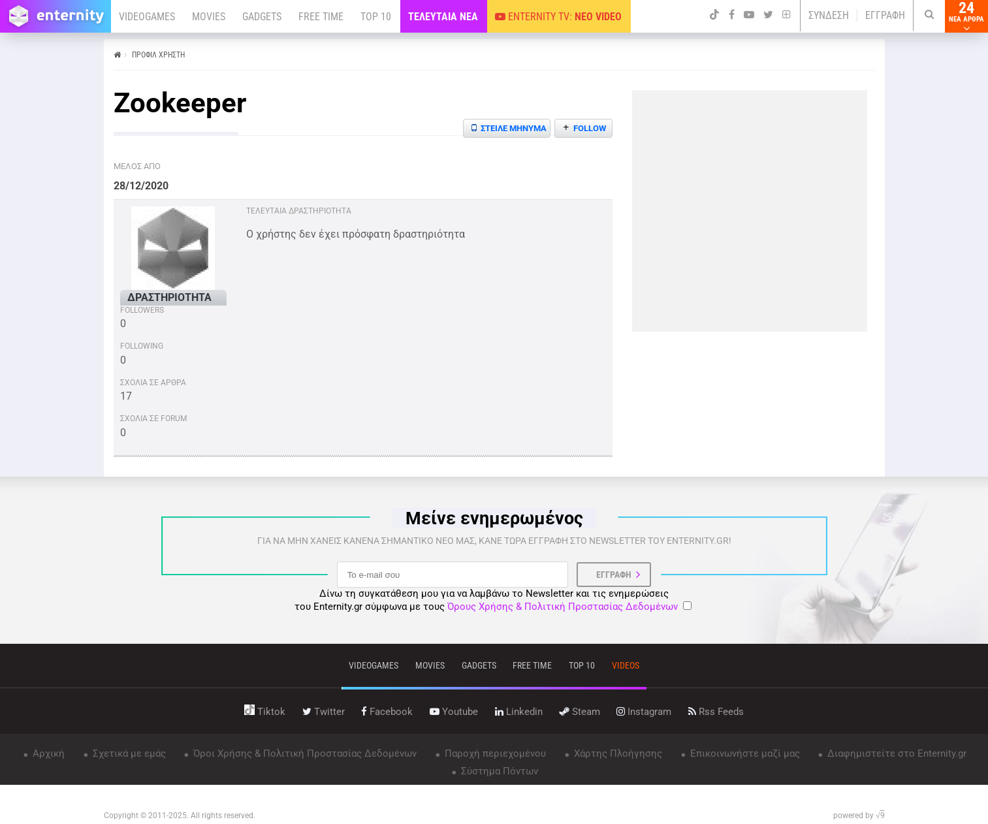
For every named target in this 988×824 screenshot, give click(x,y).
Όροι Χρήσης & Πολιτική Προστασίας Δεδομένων (304, 753)
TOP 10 (375, 16)
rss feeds (716, 712)
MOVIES (208, 16)
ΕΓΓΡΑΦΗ (885, 15)
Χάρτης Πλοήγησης (616, 753)
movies (430, 665)
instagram (643, 712)
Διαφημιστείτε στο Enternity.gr (895, 753)
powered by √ (859, 815)
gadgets (479, 665)
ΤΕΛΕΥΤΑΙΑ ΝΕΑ (443, 16)
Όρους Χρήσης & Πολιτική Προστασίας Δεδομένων (562, 606)
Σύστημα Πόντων (498, 771)
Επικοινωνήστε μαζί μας (744, 753)
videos (625, 665)
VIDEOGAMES (147, 16)
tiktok (264, 712)
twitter (323, 712)
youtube (454, 712)
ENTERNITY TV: (558, 16)
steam (580, 712)
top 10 (582, 665)
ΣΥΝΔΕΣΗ (828, 15)
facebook (387, 712)
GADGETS (261, 16)
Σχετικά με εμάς (128, 753)
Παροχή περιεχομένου (494, 753)
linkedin (519, 712)
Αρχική (47, 753)
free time (532, 665)
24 (966, 16)
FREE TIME (320, 16)
